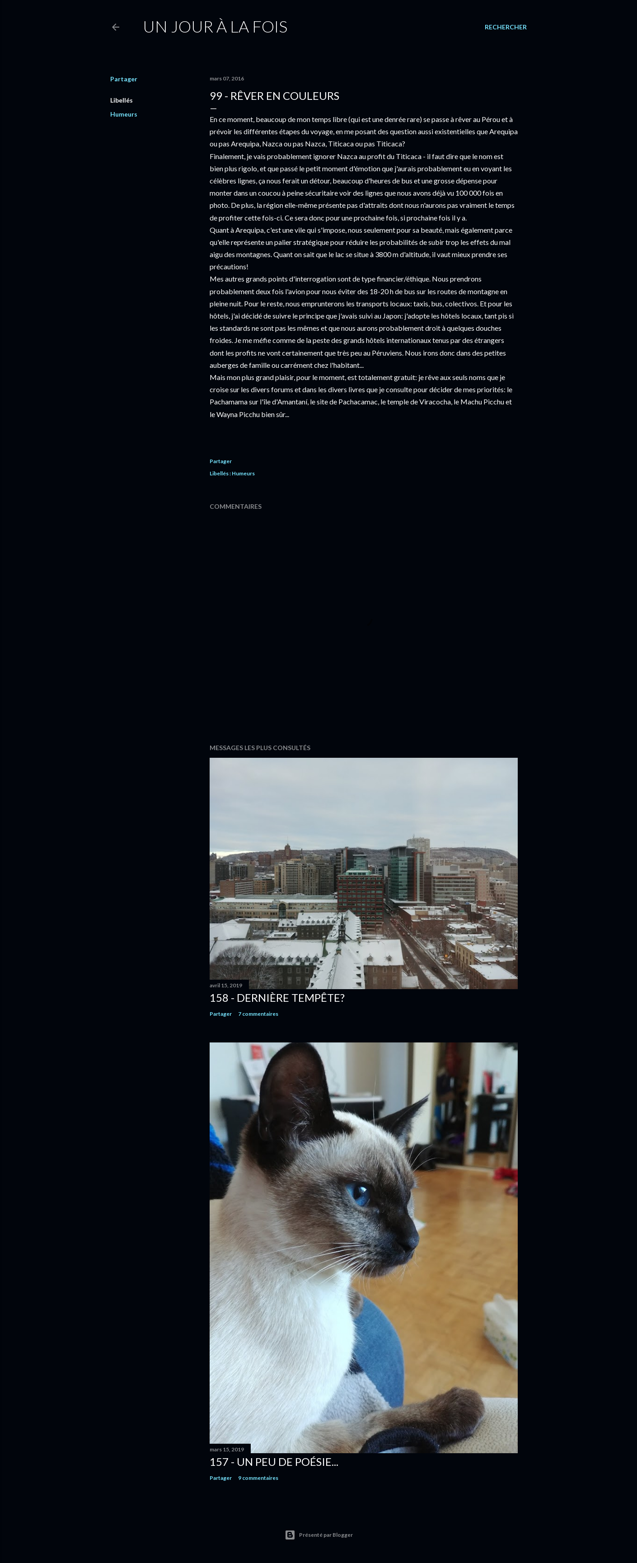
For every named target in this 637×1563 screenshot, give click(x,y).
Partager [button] (123, 79)
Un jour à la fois (215, 26)
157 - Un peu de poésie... (274, 1461)
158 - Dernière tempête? (277, 997)
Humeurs (123, 114)
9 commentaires (258, 1477)
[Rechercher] (506, 27)
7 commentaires (258, 1013)
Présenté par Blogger (319, 1535)
